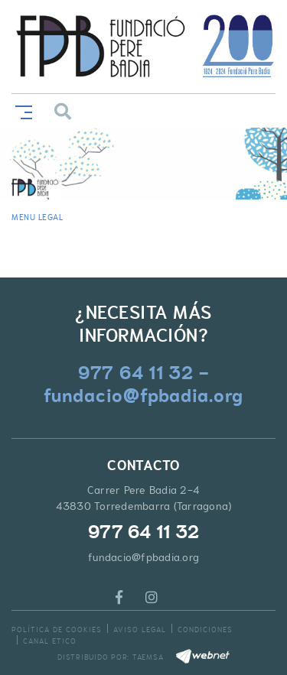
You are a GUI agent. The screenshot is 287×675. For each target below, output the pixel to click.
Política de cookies (56, 629)
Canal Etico (50, 641)
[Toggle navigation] (20, 110)
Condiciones (205, 629)
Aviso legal (139, 629)
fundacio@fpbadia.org (143, 557)
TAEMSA (148, 657)
